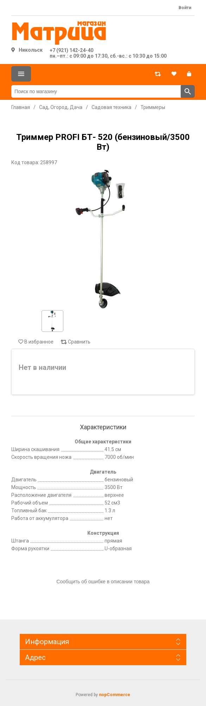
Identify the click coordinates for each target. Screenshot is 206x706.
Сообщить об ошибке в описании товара (102, 581)
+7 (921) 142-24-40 (71, 50)
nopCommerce (114, 694)
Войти (185, 7)
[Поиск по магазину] (96, 91)
